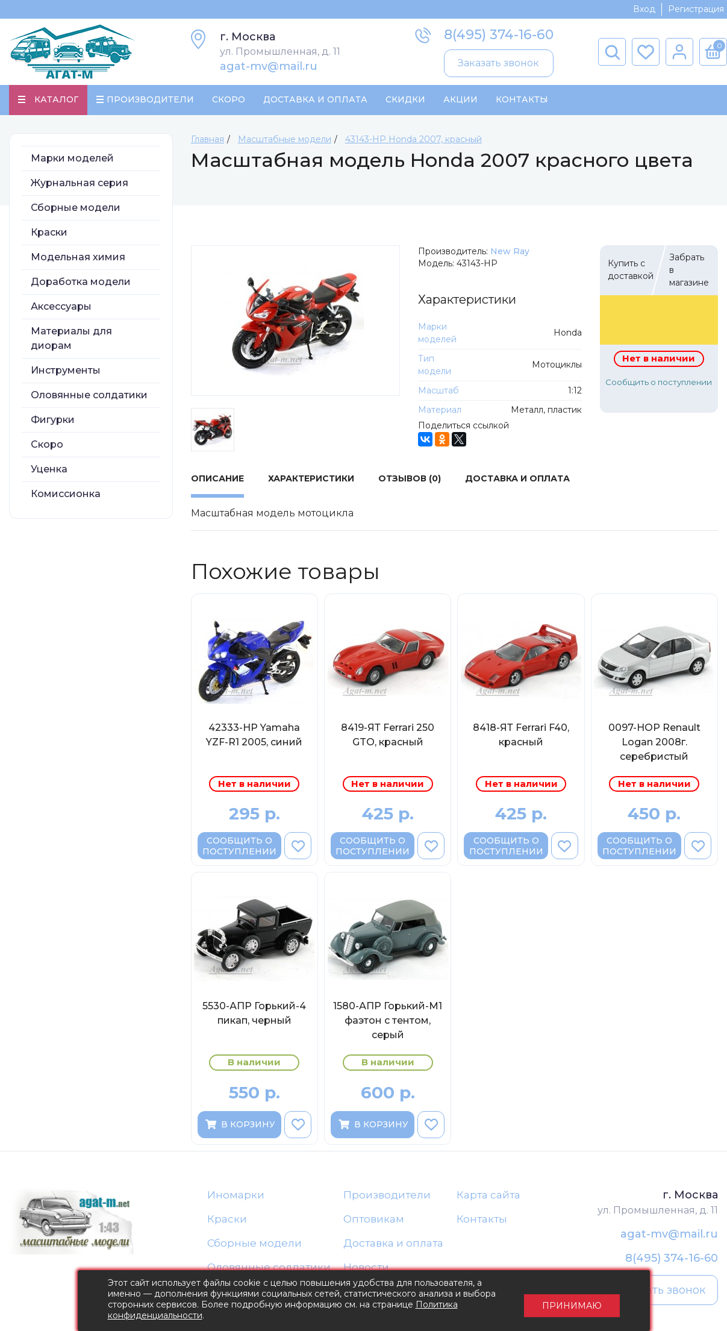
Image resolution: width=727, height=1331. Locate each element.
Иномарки (235, 1195)
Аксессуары (61, 307)
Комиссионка (66, 494)
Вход (644, 9)
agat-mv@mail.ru (268, 66)
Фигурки (53, 420)
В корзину (239, 1125)
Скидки (405, 100)
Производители (387, 1195)
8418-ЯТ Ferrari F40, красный (521, 735)
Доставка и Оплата (315, 100)
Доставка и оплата (393, 1244)
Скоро (228, 100)
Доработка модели (81, 282)
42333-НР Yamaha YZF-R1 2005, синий (254, 735)
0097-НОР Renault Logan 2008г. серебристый (654, 742)
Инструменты (66, 371)
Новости (366, 1268)
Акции (460, 100)
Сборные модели (75, 208)
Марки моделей (72, 158)
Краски (49, 233)
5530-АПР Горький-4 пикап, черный (254, 1014)
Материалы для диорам (71, 339)
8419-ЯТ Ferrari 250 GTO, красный (387, 735)
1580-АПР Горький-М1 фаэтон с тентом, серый (387, 1021)
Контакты (522, 100)
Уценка (49, 469)
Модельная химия (78, 257)
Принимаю (572, 1300)
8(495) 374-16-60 (499, 35)
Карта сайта (488, 1195)
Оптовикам (373, 1220)
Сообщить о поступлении (658, 382)
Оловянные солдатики (89, 395)
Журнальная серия (79, 183)
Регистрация (696, 9)
